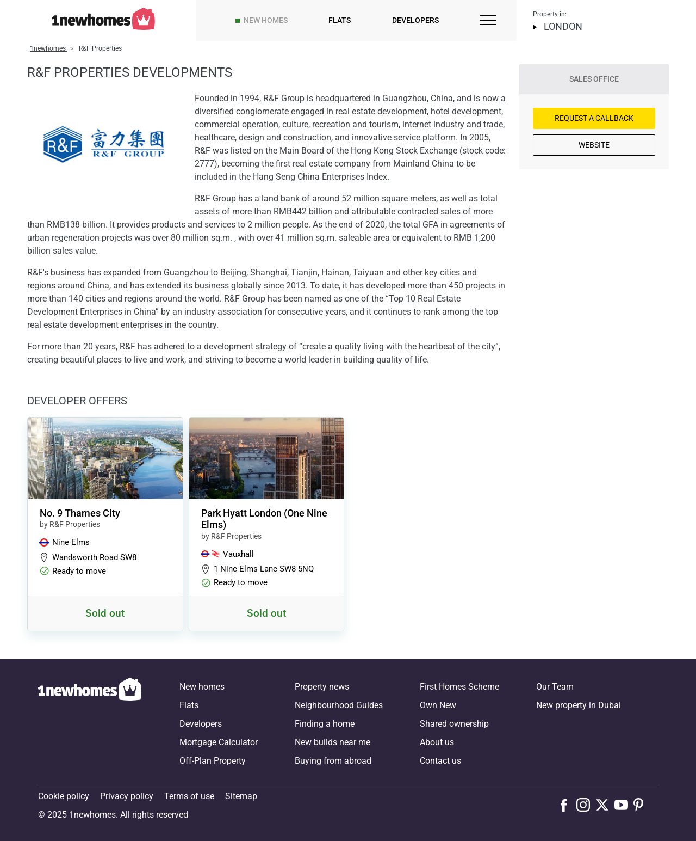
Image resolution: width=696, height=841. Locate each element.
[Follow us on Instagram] (585, 805)
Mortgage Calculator (218, 742)
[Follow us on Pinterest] (642, 805)
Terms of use (189, 796)
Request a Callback (594, 118)
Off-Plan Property (212, 761)
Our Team (555, 687)
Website (594, 144)
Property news (322, 687)
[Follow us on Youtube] (623, 805)
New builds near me (332, 742)
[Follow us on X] (604, 805)
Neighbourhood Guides (339, 705)
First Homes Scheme (459, 687)
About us (437, 742)
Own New (438, 705)
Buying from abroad (333, 761)
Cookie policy (63, 796)
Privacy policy (126, 796)
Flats (339, 20)
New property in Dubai (578, 705)
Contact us (440, 761)
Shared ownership (454, 724)
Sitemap (241, 796)
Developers (415, 20)
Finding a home (325, 724)
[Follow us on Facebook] (566, 804)
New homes (266, 20)
